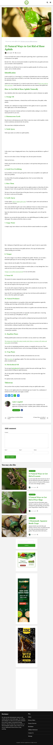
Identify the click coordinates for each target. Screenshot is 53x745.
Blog (29, 713)
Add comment (18, 52)
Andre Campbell (9, 52)
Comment (6, 432)
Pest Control (32, 494)
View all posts (16, 410)
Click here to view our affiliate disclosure (28, 41)
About (29, 717)
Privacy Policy (31, 720)
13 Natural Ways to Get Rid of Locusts (38, 475)
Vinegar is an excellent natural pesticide (14, 271)
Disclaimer (31, 726)
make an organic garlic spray (19, 201)
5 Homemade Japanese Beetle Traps (38, 522)
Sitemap (30, 736)
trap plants (10, 359)
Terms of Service (32, 723)
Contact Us (31, 733)
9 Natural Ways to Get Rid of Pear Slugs (38, 498)
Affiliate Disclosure (33, 729)
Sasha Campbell (33, 487)
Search (26, 545)
